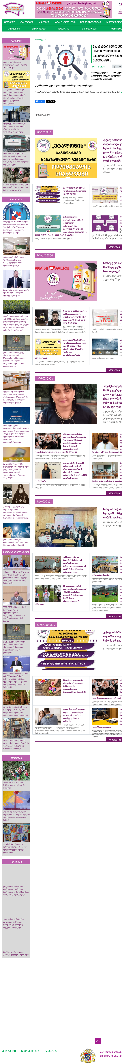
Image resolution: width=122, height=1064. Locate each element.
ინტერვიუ (63, 28)
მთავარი (9, 22)
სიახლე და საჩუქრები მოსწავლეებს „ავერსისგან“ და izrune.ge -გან (15, 65)
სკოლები (43, 22)
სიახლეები (26, 22)
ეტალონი (14, 28)
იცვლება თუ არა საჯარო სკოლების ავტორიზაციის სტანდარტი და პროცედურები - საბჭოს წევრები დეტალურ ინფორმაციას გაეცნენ (16, 397)
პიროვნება (38, 28)
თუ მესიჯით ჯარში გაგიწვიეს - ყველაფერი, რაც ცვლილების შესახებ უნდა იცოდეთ (15, 187)
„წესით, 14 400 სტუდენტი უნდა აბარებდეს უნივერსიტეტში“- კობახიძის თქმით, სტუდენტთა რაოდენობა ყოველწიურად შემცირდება (16, 577)
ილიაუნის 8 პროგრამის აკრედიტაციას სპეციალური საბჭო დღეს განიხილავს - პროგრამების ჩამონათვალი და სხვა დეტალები (16, 159)
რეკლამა (51, 1050)
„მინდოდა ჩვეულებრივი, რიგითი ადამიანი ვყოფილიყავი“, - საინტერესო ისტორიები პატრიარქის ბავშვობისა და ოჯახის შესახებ (16, 512)
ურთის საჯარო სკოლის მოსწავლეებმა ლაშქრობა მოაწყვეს (14, 785)
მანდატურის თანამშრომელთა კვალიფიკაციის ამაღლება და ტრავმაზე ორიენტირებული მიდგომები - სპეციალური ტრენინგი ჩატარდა (15, 227)
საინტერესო (89, 28)
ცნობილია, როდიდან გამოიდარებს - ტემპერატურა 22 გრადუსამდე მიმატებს (15, 542)
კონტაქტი (9, 1050)
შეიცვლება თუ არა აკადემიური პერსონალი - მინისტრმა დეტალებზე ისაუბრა (16, 293)
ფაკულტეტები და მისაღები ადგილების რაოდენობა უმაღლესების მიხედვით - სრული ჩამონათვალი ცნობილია (14, 647)
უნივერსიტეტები (90, 22)
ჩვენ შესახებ (30, 1050)
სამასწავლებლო (64, 22)
